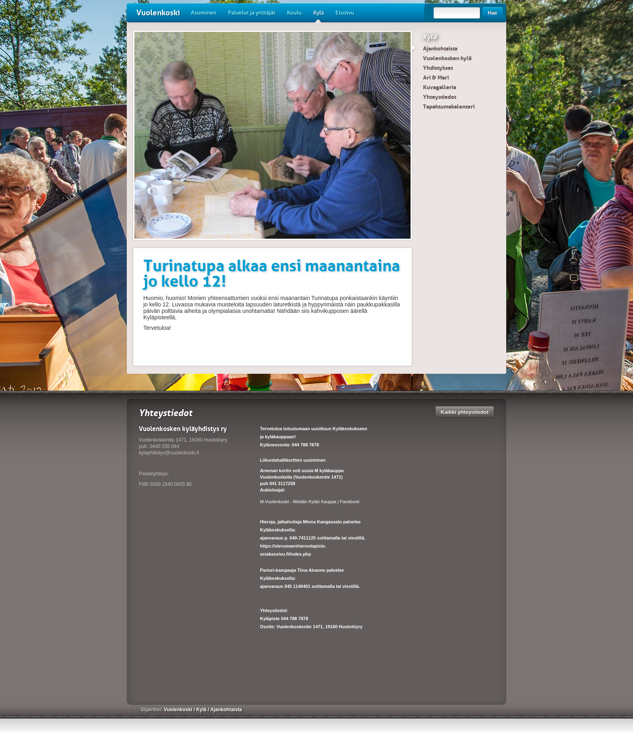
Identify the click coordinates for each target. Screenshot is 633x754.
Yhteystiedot (439, 96)
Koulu (294, 12)
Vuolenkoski (158, 12)
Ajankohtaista (440, 48)
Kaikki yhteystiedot (465, 412)
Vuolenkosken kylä (447, 58)
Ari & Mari (436, 77)
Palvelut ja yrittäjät (251, 12)
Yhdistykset (438, 67)
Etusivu (344, 12)
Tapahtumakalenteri (449, 106)
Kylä (318, 15)
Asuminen (203, 12)
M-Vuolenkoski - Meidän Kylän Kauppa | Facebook (309, 501)
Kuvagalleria (439, 87)
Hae (492, 13)
